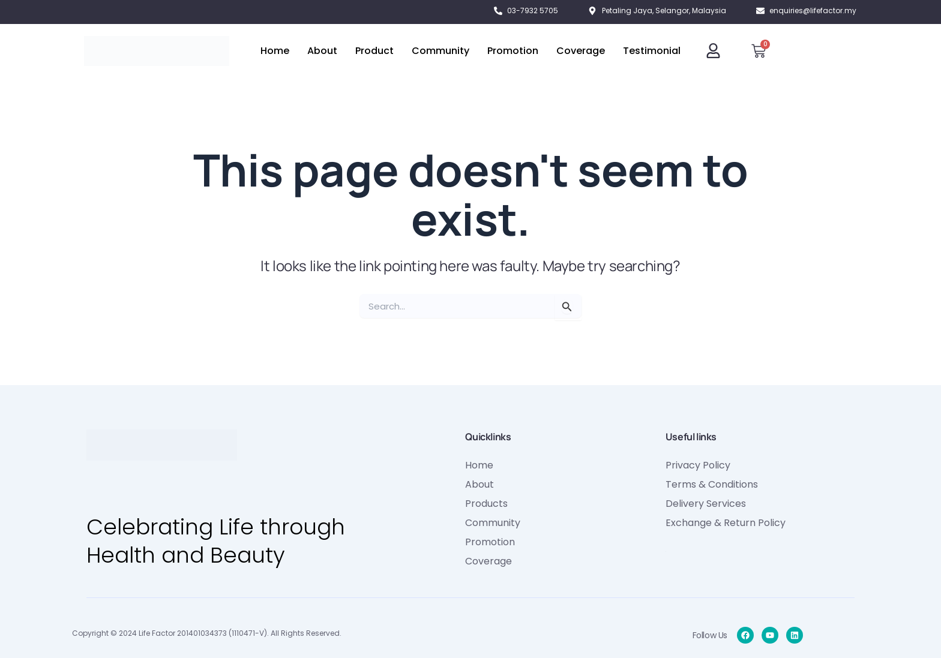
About (322, 51)
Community (440, 51)
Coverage (580, 51)
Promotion (512, 51)
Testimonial (652, 51)
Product (374, 51)
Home (274, 51)
